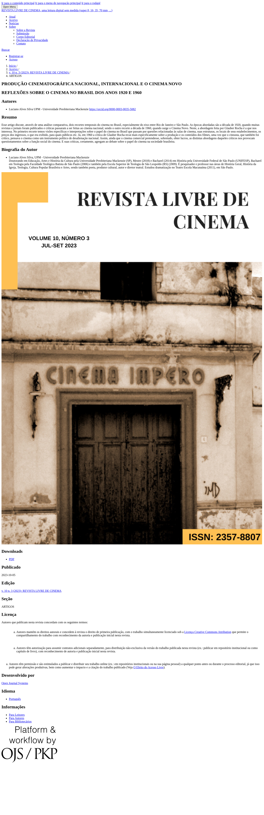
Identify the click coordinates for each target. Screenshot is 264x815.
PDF (11, 559)
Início (13, 65)
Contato (21, 43)
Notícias (14, 23)
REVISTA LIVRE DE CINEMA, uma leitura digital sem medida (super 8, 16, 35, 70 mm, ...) (56, 10)
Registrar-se (16, 56)
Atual (12, 16)
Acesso (13, 59)
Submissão (22, 33)
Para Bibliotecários (20, 721)
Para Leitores (17, 714)
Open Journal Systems (14, 683)
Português (15, 699)
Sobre (12, 26)
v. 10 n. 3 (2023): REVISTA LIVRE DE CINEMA (39, 72)
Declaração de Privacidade (32, 40)
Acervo (13, 20)
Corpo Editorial (25, 36)
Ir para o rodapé (91, 3)
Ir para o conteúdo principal (18, 3)
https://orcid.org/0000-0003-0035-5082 (112, 109)
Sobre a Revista (25, 30)
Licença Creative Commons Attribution (207, 632)
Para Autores (16, 718)
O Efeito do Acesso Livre (148, 667)
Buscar (5, 49)
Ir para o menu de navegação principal (58, 3)
